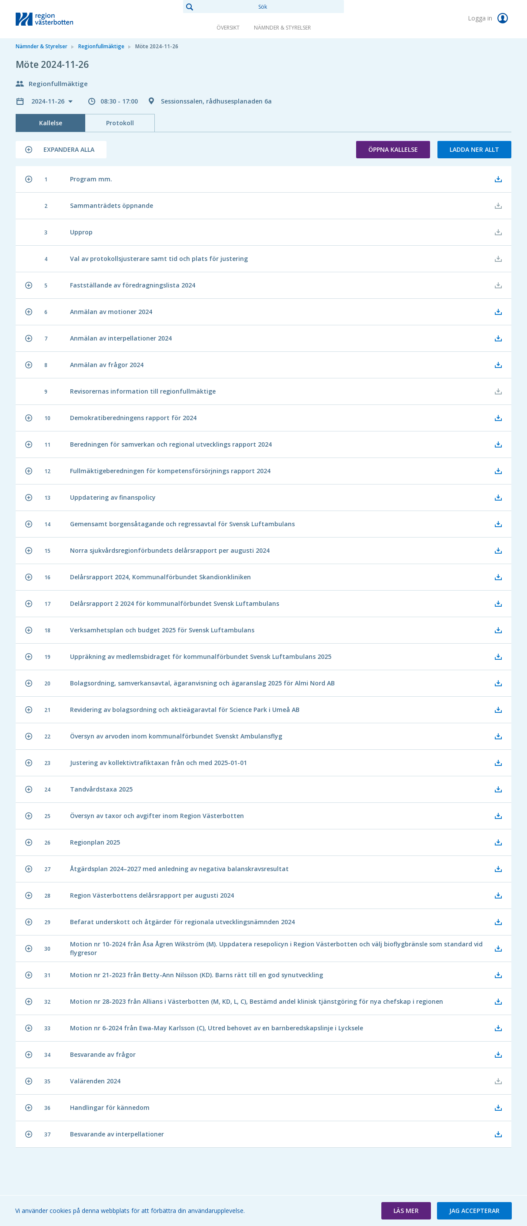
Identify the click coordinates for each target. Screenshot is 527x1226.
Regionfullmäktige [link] (101, 46)
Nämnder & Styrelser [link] (282, 27)
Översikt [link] (228, 27)
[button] (61, 149)
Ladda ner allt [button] (474, 149)
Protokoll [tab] (120, 123)
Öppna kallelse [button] (393, 149)
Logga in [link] (489, 18)
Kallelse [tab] (50, 123)
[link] (59, 19)
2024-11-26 (48, 101)
